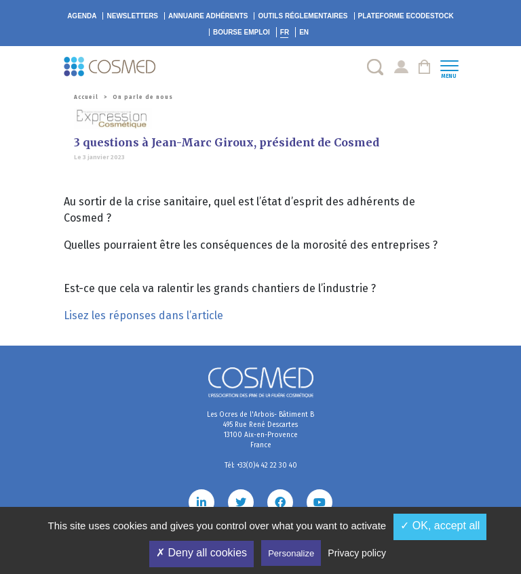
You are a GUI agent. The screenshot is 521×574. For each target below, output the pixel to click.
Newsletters (132, 16)
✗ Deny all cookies (201, 552)
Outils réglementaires (302, 16)
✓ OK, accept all (440, 525)
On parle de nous (143, 97)
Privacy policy (357, 553)
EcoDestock (406, 16)
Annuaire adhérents (208, 16)
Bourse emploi (241, 32)
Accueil (86, 97)
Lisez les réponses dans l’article (143, 315)
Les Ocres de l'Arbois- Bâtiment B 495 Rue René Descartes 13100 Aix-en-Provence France (260, 430)
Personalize (291, 553)
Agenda (81, 16)
